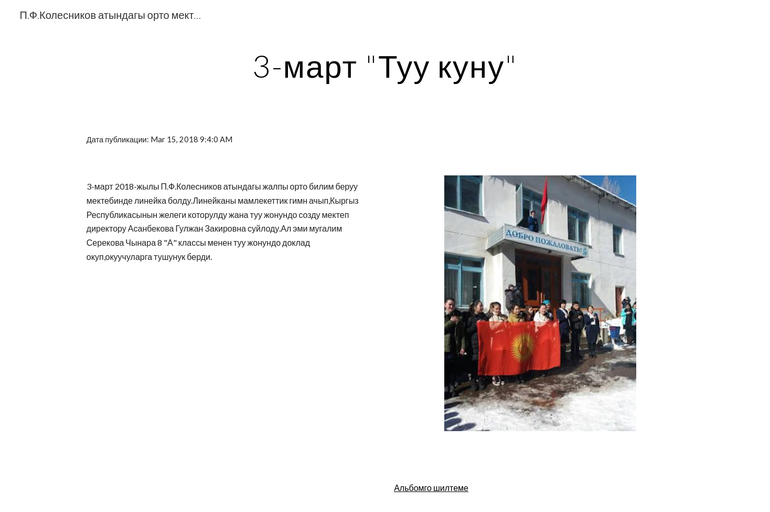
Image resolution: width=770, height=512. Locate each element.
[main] (385, 65)
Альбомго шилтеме (431, 488)
